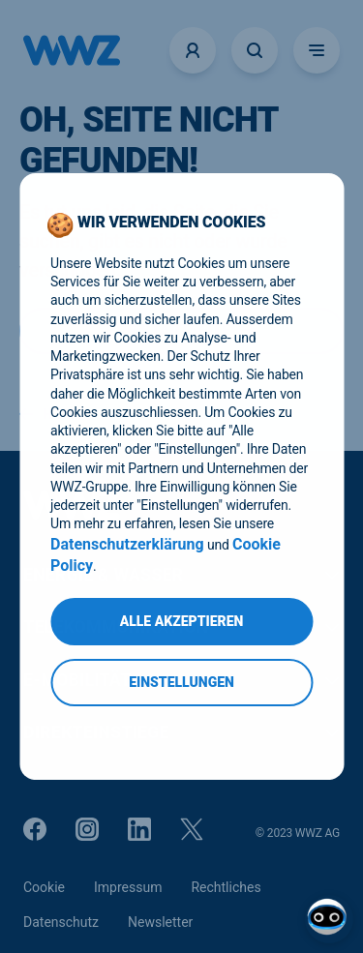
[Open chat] (329, 919)
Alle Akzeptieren (182, 621)
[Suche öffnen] (254, 50)
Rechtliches (225, 887)
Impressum (128, 887)
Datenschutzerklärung (127, 544)
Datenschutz (61, 922)
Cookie (44, 887)
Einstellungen (181, 682)
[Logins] (192, 50)
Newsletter (160, 922)
